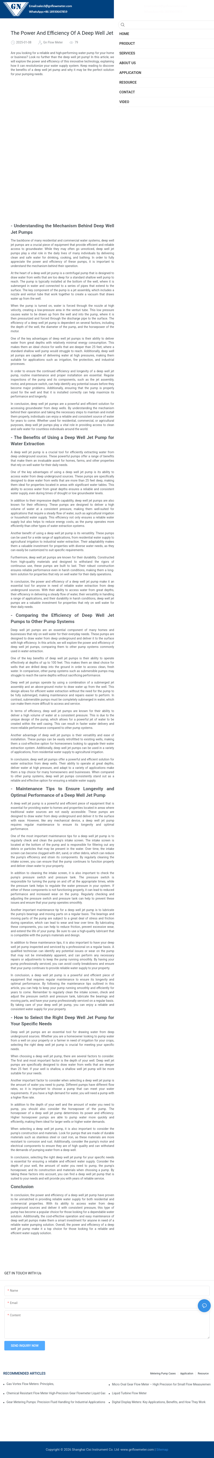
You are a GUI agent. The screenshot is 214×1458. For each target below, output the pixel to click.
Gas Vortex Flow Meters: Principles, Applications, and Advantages (30, 1384)
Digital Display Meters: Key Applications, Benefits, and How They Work (159, 1402)
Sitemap (162, 1450)
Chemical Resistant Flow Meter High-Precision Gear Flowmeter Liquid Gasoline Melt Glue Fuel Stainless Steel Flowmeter (55, 1393)
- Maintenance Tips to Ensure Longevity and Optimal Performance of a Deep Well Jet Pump (171, 104)
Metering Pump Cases (163, 1373)
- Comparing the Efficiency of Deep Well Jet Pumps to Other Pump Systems (171, 97)
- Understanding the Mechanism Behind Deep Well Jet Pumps (171, 82)
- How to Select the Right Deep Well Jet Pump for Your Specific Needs (171, 112)
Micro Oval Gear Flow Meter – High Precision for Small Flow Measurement (161, 1384)
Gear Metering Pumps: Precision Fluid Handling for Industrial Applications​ (55, 1402)
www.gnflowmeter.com (137, 1450)
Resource (203, 1373)
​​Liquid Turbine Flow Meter (129, 1393)
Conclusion (147, 119)
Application (186, 1373)
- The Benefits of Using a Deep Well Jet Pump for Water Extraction (171, 90)
